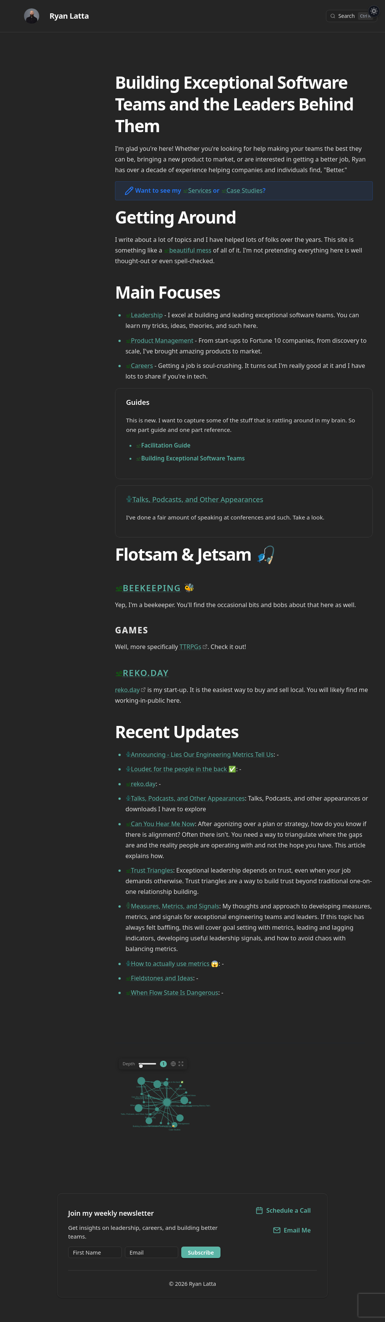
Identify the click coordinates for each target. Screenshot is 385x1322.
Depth (129, 1063)
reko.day (146, 673)
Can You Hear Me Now (163, 824)
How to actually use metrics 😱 (175, 963)
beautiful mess (190, 250)
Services (199, 190)
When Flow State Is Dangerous (174, 992)
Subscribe (201, 1252)
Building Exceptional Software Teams (193, 458)
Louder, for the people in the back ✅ (183, 769)
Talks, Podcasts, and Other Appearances (198, 499)
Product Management (162, 340)
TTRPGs (190, 647)
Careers (142, 365)
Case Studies (245, 190)
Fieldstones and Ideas (162, 978)
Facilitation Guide (166, 445)
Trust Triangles (152, 870)
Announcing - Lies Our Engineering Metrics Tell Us (202, 754)
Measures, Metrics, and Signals (175, 906)
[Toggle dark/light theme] (374, 11)
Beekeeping (152, 588)
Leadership (147, 315)
